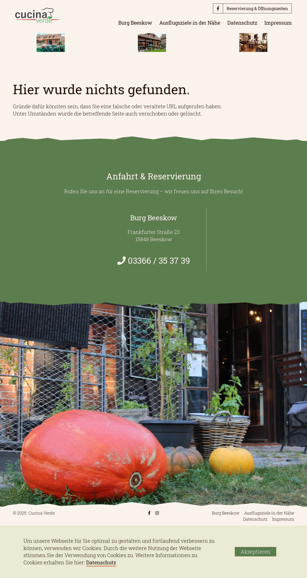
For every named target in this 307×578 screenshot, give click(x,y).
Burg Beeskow (135, 22)
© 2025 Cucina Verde (34, 513)
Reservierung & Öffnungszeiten (257, 8)
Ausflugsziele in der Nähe (189, 22)
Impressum (278, 22)
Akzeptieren (255, 551)
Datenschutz (242, 22)
